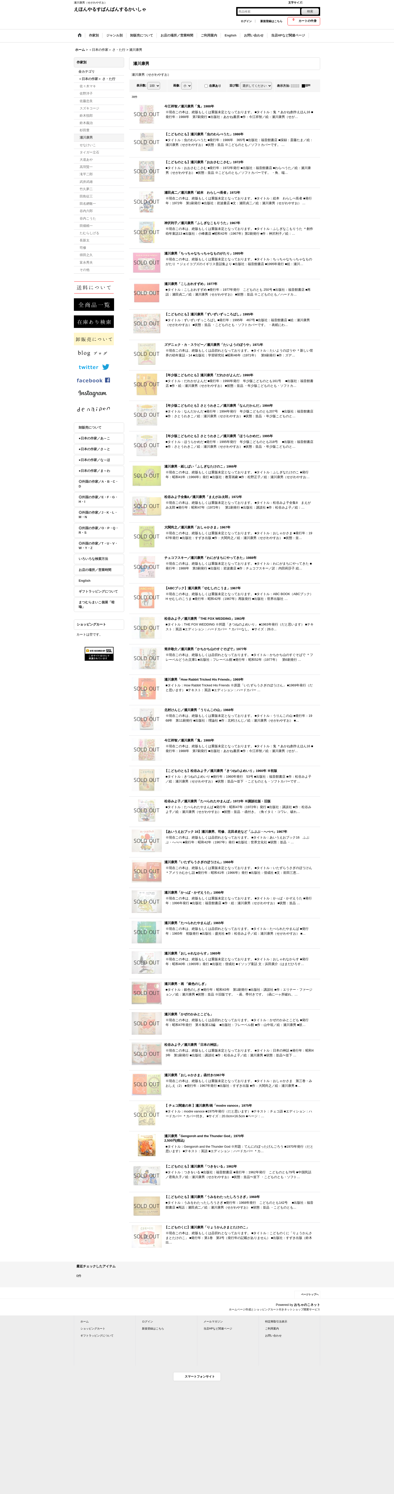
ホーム (84, 1321)
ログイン (246, 21)
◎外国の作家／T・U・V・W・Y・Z (98, 546)
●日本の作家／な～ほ (94, 460)
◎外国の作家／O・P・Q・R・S (99, 530)
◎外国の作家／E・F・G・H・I (98, 499)
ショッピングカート (92, 1328)
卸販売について (90, 427)
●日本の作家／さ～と (94, 449)
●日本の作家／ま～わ (94, 471)
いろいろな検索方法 (93, 559)
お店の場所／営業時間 (95, 570)
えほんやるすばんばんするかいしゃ (110, 9)
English (84, 581)
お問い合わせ (273, 1335)
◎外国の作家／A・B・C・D (98, 484)
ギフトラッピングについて (98, 591)
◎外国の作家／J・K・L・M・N (98, 515)
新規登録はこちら (271, 21)
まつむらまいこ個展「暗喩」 (97, 604)
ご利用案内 (272, 1328)
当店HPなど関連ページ (218, 1328)
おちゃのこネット (307, 1305)
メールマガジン (213, 1321)
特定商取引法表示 (276, 1321)
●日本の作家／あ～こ (94, 438)
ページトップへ (310, 1294)
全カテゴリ (86, 71)
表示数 (141, 85)
